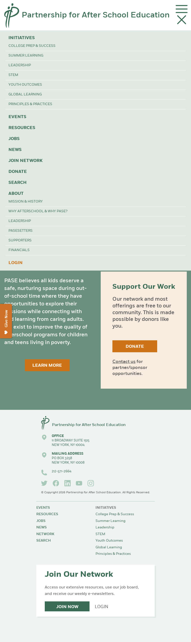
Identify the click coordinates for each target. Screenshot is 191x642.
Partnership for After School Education (96, 15)
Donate (17, 172)
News (15, 150)
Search (17, 183)
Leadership (19, 65)
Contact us (124, 361)
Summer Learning (25, 56)
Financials (19, 250)
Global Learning (25, 94)
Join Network (25, 161)
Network (45, 534)
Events (17, 117)
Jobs (14, 139)
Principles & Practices (30, 104)
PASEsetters (20, 231)
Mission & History (25, 202)
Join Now (67, 607)
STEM (13, 75)
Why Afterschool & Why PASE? (37, 211)
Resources (21, 128)
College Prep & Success (31, 46)
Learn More (47, 365)
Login (15, 263)
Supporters (20, 240)
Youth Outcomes (25, 85)
